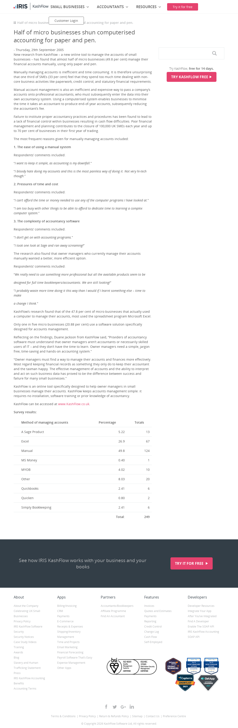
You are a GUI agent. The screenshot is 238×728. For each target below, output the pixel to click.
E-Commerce (65, 621)
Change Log (151, 632)
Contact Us (152, 716)
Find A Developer (198, 621)
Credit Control (153, 626)
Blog (16, 657)
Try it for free (189, 563)
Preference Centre (174, 716)
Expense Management (71, 663)
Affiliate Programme (113, 611)
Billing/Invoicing (67, 606)
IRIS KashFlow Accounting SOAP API (203, 634)
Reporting (150, 621)
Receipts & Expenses (70, 626)
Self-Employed (153, 642)
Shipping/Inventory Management (69, 634)
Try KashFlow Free (189, 76)
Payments (63, 616)
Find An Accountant (113, 616)
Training (19, 647)
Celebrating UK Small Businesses (27, 613)
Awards (18, 652)
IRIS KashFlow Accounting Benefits (29, 680)
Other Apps (64, 668)
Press (17, 673)
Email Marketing (67, 647)
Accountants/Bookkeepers (117, 606)
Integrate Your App (199, 611)
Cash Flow (150, 637)
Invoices (149, 606)
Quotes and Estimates (158, 611)
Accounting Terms (25, 688)
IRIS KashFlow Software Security (28, 629)
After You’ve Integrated (202, 616)
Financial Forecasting (70, 652)
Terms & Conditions (63, 716)
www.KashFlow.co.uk (73, 404)
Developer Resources (201, 606)
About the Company (26, 606)
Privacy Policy (22, 621)
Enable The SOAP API (201, 626)
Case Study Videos (25, 642)
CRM (60, 611)
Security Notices (24, 637)
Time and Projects (68, 642)
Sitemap (137, 716)
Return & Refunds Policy (114, 716)
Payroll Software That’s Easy (74, 657)
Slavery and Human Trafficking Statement (27, 665)
